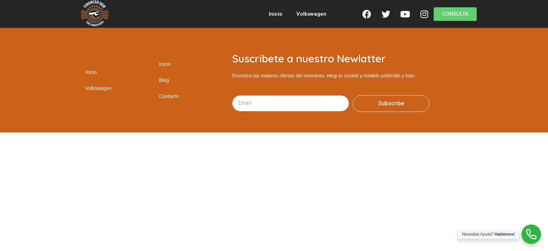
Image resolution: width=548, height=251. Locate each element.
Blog (164, 80)
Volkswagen (311, 14)
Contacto (169, 96)
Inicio (275, 14)
